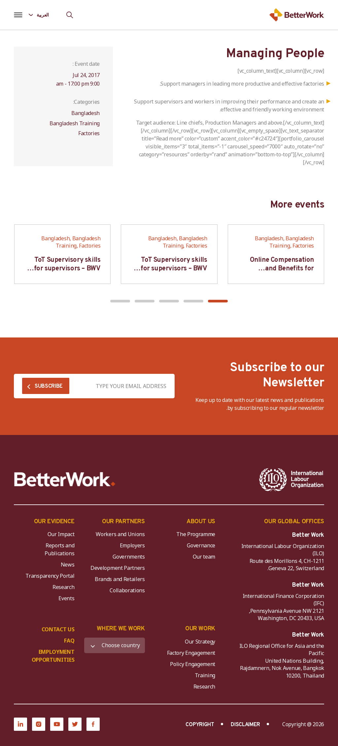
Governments (129, 556)
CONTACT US (58, 629)
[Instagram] (38, 724)
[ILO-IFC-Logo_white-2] (291, 479)
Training (205, 675)
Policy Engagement (191, 664)
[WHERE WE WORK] (114, 645)
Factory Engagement (191, 652)
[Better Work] (65, 479)
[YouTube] (56, 724)
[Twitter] (75, 724)
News (68, 564)
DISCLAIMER (245, 725)
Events (66, 598)
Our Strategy (200, 641)
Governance (201, 545)
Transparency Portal (49, 575)
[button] (218, 301)
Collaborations (127, 590)
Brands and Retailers (120, 579)
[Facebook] (93, 724)
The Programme (195, 534)
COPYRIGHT (200, 725)
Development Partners (117, 567)
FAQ (69, 640)
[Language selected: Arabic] (43, 15)
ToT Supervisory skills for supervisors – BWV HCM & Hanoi (174, 269)
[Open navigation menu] (18, 15)
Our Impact (61, 534)
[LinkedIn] (20, 724)
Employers (132, 545)
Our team (204, 556)
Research (63, 587)
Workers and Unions (120, 534)
